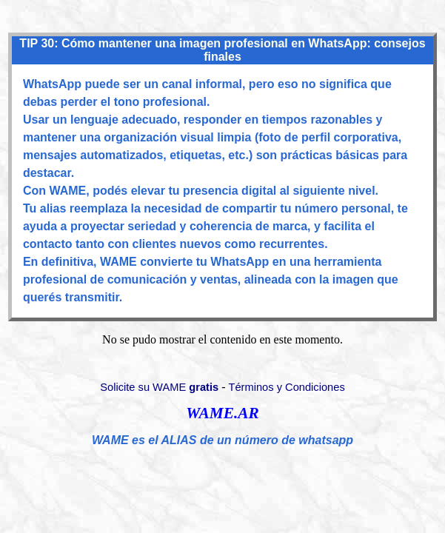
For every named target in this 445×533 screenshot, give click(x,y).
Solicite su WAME (159, 387)
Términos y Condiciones (287, 387)
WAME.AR (222, 413)
